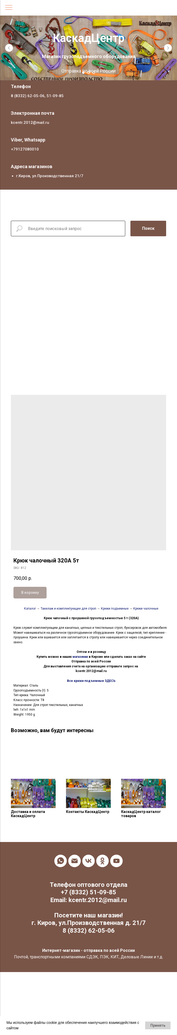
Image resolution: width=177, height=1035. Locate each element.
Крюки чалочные (145, 608)
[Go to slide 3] (93, 72)
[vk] (88, 861)
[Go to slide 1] (83, 72)
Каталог (30, 608)
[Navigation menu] (8, 7)
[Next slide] (168, 48)
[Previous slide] (9, 48)
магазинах (80, 657)
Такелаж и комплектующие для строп (69, 608)
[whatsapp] (60, 861)
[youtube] (116, 861)
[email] (74, 861)
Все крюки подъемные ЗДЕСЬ (91, 681)
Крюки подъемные (115, 608)
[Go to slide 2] (88, 72)
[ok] (102, 861)
